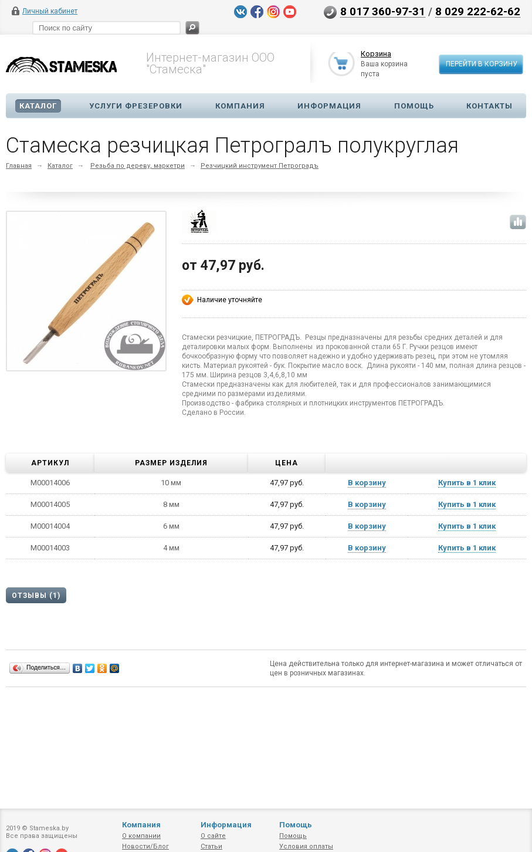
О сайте (213, 836)
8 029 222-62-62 (477, 11)
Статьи (211, 846)
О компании (141, 836)
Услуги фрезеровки (135, 106)
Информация (329, 106)
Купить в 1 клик (467, 482)
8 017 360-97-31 (382, 11)
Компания (240, 106)
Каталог (38, 106)
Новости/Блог (145, 846)
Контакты (489, 106)
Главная (19, 166)
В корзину (367, 482)
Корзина (376, 54)
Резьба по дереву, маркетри (137, 166)
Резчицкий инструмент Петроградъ (259, 166)
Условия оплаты (306, 846)
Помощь (414, 106)
